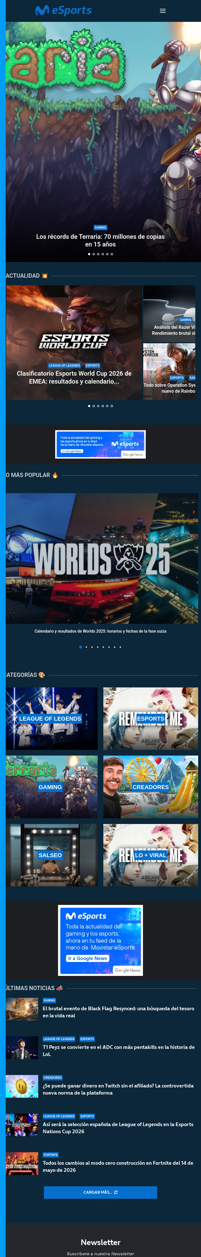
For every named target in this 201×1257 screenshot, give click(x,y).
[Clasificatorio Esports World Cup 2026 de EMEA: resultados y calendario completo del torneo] (74, 342)
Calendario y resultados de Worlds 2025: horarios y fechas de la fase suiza (100, 631)
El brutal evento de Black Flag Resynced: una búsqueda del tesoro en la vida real (118, 1012)
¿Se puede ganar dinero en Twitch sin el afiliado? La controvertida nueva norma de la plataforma (118, 1089)
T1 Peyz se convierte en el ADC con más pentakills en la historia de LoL (119, 1050)
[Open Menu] (163, 11)
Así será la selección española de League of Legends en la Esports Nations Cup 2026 (118, 1129)
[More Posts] (100, 1192)
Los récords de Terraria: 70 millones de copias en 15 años (100, 240)
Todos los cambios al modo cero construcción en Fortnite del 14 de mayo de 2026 (118, 1171)
